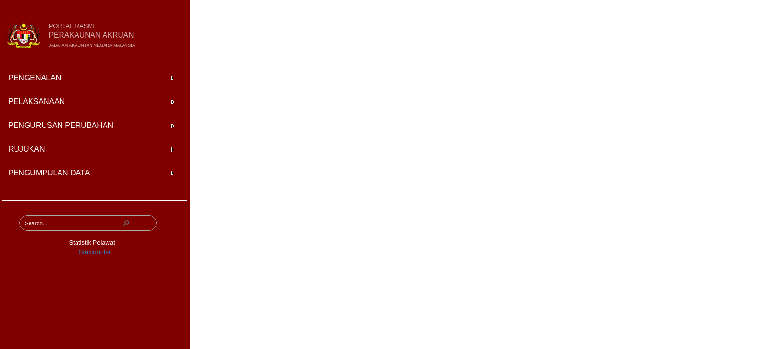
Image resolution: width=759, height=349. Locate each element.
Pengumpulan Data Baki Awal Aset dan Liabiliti (331, 11)
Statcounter (95, 251)
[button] (126, 223)
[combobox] (73, 223)
